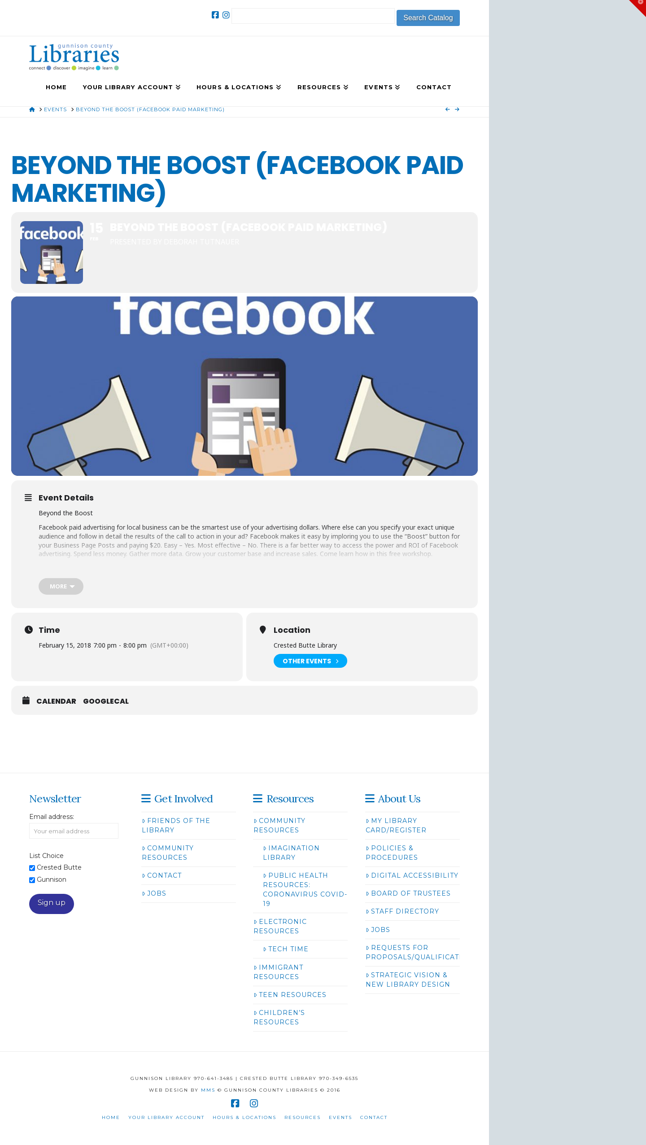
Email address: (51, 817)
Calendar (56, 701)
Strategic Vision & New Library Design (408, 979)
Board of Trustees (408, 893)
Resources (302, 1117)
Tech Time (286, 949)
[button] (637, 8)
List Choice (46, 856)
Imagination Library (291, 853)
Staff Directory (402, 911)
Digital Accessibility (412, 875)
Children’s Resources (279, 1017)
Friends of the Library (176, 825)
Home (111, 1117)
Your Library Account (166, 1117)
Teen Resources (290, 995)
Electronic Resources (280, 926)
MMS (208, 1090)
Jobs (154, 893)
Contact (162, 875)
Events (340, 1117)
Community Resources (168, 853)
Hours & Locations (244, 1117)
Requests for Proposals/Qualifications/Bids (432, 952)
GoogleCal (106, 701)
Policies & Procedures (392, 853)
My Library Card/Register (396, 825)
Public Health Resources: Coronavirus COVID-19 (305, 889)
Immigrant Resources (278, 972)
